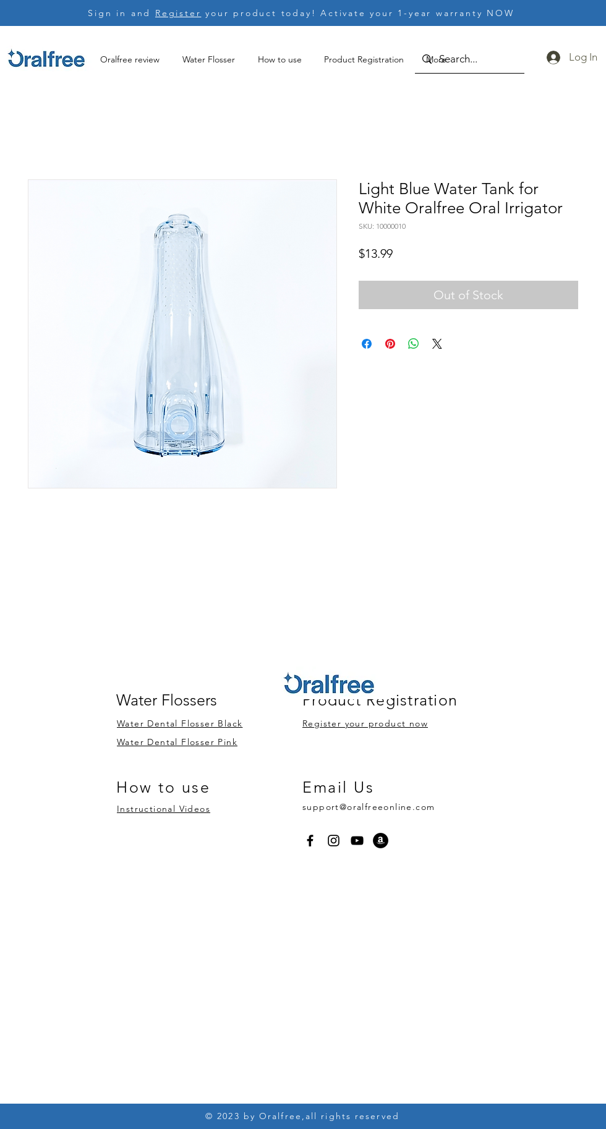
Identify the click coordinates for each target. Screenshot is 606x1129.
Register (178, 13)
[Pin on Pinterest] (390, 343)
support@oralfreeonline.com (368, 806)
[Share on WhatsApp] (413, 343)
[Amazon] (380, 840)
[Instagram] (333, 840)
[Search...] (468, 59)
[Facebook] (310, 840)
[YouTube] (357, 840)
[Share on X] (437, 343)
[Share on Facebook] (366, 343)
